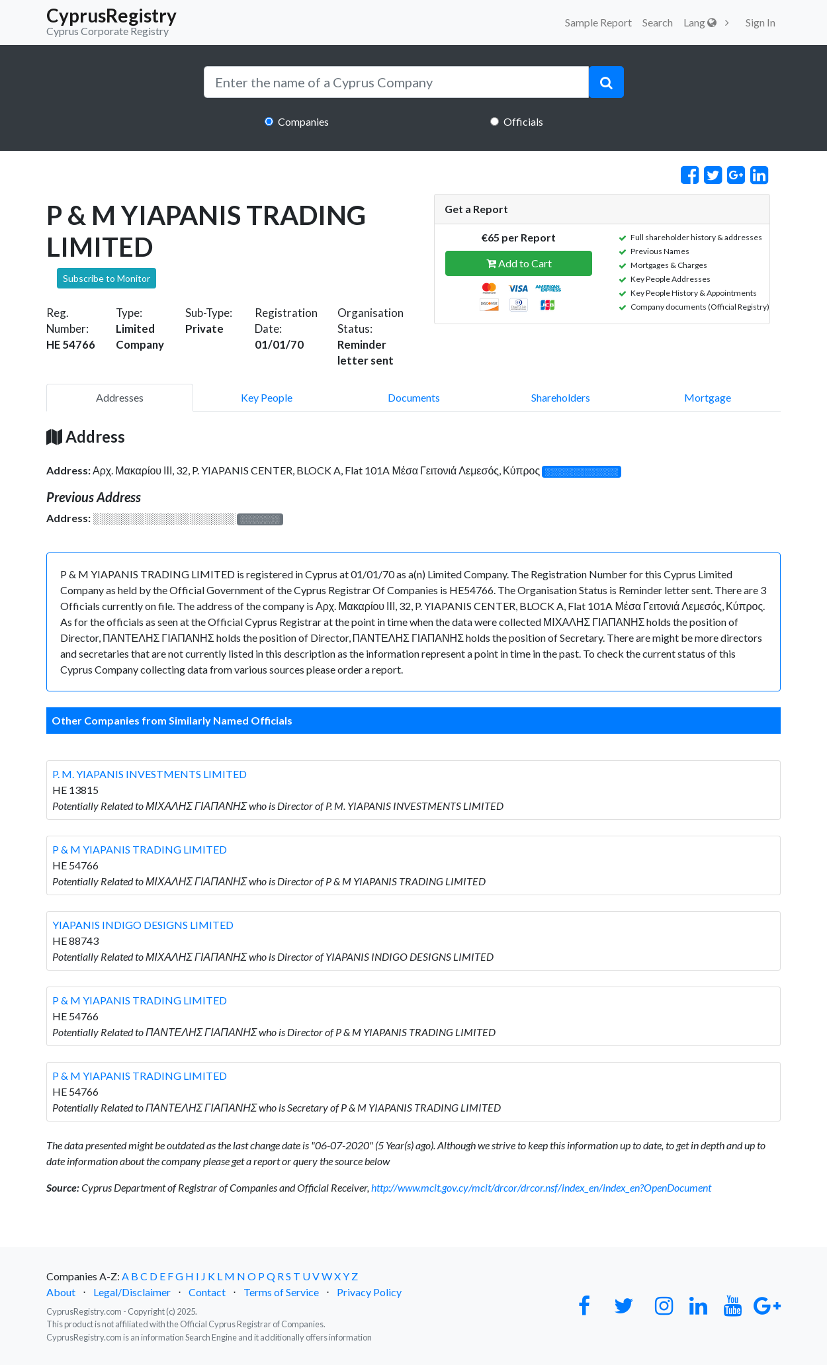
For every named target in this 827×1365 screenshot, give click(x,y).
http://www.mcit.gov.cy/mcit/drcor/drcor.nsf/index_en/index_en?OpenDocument (541, 1187)
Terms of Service (281, 1292)
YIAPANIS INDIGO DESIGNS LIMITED (143, 924)
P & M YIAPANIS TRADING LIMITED (139, 849)
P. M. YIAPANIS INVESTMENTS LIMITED (149, 774)
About (60, 1292)
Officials (523, 121)
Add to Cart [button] (519, 263)
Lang (700, 22)
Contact (207, 1292)
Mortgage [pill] (707, 397)
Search (657, 22)
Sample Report (598, 22)
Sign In (760, 22)
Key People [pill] (266, 397)
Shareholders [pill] (560, 397)
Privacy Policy (369, 1292)
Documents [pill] (414, 397)
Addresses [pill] (120, 397)
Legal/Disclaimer (132, 1292)
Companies (303, 121)
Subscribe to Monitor (106, 278)
